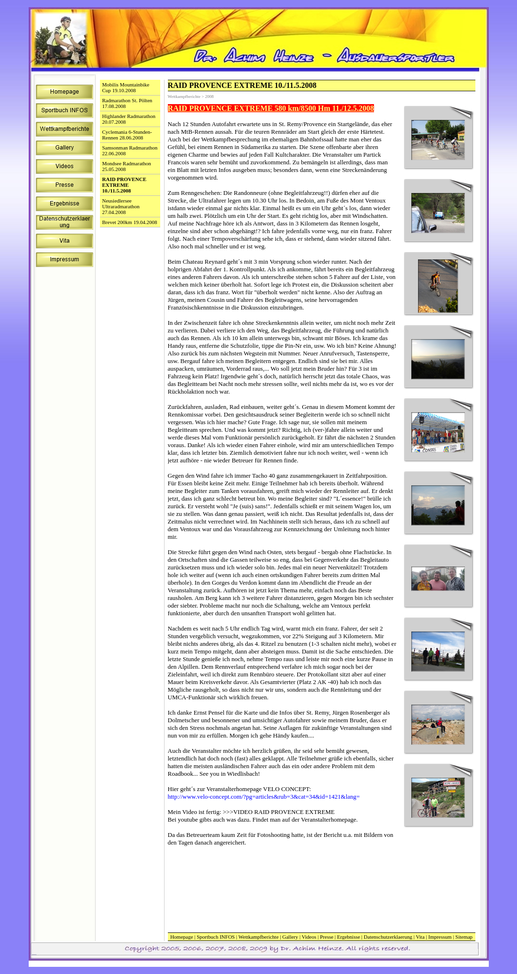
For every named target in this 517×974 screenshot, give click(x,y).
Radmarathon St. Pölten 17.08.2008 (127, 103)
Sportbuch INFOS (216, 937)
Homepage (181, 937)
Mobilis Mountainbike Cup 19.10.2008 (126, 87)
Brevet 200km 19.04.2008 (129, 222)
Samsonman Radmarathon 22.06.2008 (130, 150)
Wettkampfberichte (259, 937)
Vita (420, 937)
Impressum (439, 937)
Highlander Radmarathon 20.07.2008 (129, 119)
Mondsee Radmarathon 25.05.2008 (126, 166)
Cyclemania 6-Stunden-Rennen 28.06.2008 (127, 134)
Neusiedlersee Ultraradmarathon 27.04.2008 (121, 206)
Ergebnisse (348, 937)
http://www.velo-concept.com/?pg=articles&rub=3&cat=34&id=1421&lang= (264, 796)
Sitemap (464, 937)
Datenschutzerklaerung (388, 937)
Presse (326, 937)
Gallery (290, 937)
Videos (309, 937)
